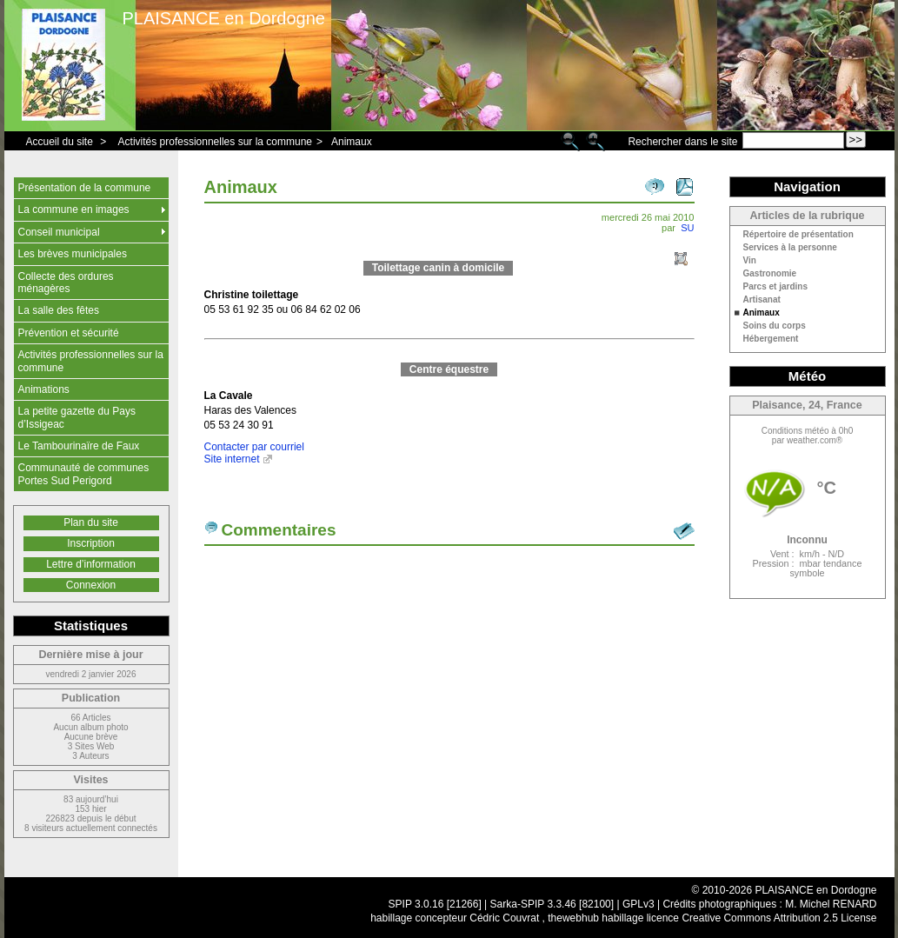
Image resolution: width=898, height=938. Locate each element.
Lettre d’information (91, 564)
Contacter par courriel (254, 447)
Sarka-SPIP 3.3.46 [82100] (552, 904)
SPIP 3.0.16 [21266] (435, 904)
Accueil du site (59, 142)
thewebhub (573, 918)
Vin (749, 260)
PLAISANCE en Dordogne (224, 18)
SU (687, 228)
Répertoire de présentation (798, 234)
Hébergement (771, 339)
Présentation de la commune (84, 188)
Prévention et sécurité (68, 333)
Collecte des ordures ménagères (66, 282)
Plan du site (90, 522)
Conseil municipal (59, 232)
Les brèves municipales (72, 254)
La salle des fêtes (58, 310)
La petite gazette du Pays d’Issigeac (77, 417)
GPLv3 (638, 904)
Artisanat (762, 300)
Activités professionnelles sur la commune (215, 142)
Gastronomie (770, 273)
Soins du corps (774, 326)
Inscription (91, 543)
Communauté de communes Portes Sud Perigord (84, 474)
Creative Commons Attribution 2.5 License (779, 918)
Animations (44, 389)
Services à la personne (790, 247)
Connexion (91, 585)
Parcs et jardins (775, 287)
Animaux (351, 142)
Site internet (232, 459)
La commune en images (74, 209)
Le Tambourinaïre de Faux (79, 446)
